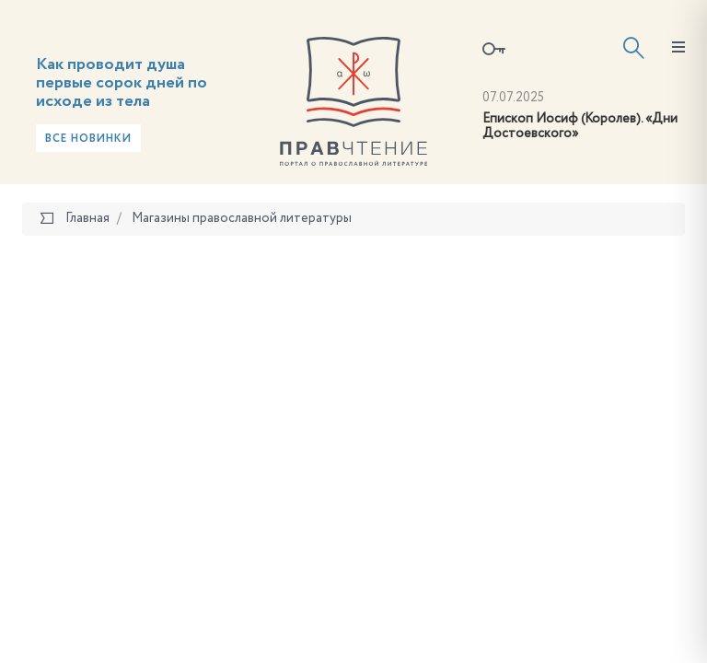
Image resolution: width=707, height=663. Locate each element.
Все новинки (88, 139)
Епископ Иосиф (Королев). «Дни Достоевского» (580, 126)
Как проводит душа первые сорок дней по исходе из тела (121, 83)
